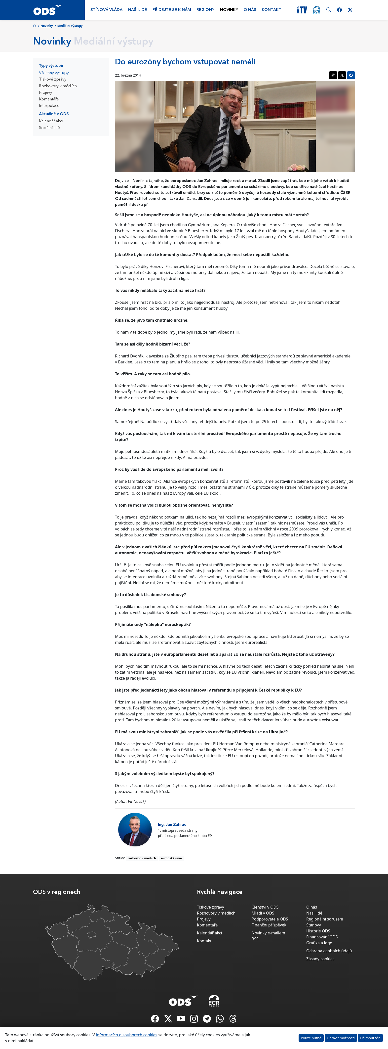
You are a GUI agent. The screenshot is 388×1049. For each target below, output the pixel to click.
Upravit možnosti (341, 1038)
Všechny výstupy (54, 73)
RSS (255, 939)
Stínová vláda (106, 10)
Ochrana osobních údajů (329, 951)
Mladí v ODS (263, 913)
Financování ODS (322, 937)
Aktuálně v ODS (54, 114)
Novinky (229, 10)
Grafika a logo (319, 943)
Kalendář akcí (51, 121)
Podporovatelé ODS (270, 919)
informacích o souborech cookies (126, 1035)
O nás (250, 10)
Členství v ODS (265, 907)
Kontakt (271, 10)
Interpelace (49, 106)
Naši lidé (137, 10)
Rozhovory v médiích (58, 86)
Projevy (45, 93)
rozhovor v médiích (142, 858)
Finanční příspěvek (269, 925)
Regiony (205, 10)
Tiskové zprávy (52, 80)
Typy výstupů (51, 66)
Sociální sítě (49, 128)
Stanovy (313, 925)
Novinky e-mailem (268, 933)
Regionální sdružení (324, 919)
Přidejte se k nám (172, 10)
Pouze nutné (311, 1038)
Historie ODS (318, 931)
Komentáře (49, 99)
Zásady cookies (320, 959)
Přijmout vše (370, 1038)
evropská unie (171, 858)
